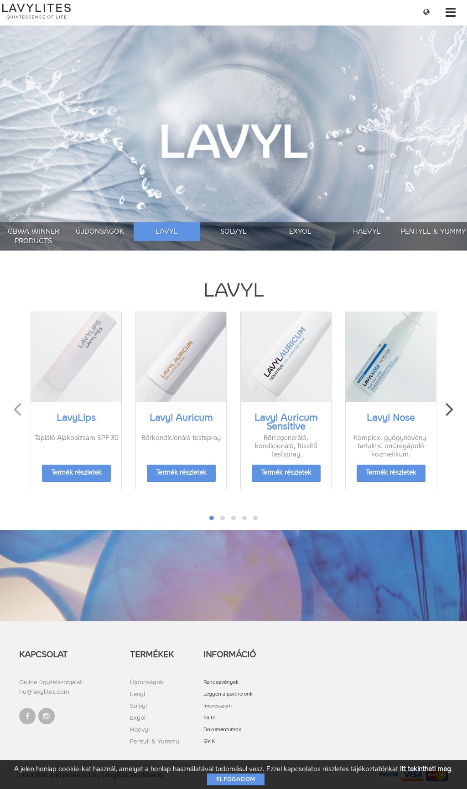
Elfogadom (235, 779)
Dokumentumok (222, 730)
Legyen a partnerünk (228, 694)
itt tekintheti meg (425, 769)
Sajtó (209, 718)
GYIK (209, 741)
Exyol (300, 231)
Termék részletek (76, 472)
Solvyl (233, 231)
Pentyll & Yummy (433, 231)
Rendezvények (221, 682)
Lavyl (167, 231)
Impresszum (217, 706)
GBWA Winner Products (33, 236)
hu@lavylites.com (44, 691)
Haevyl (367, 231)
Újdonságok (100, 231)
